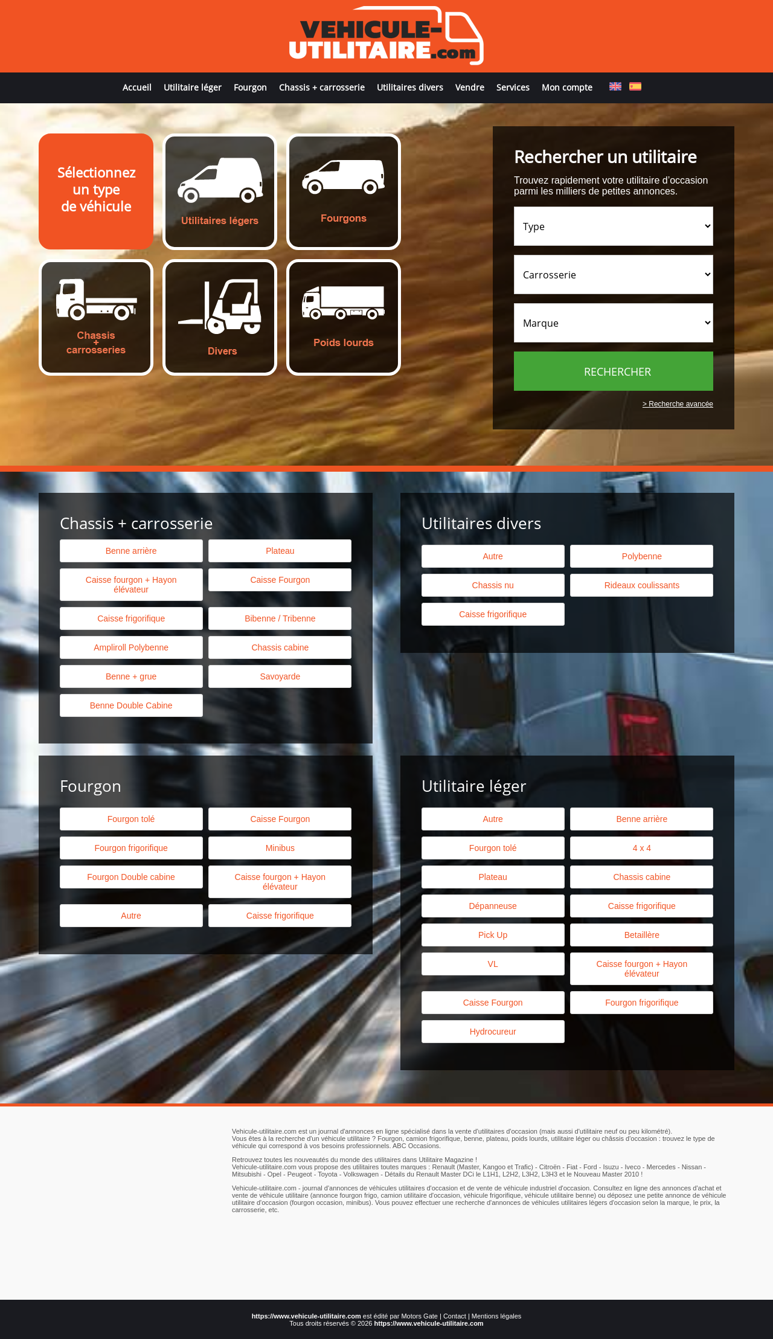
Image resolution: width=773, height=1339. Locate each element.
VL (493, 964)
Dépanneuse (492, 906)
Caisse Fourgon (280, 580)
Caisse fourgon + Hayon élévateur (131, 584)
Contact (454, 1316)
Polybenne (642, 556)
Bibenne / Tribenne (280, 618)
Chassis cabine (280, 647)
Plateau (280, 551)
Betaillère (641, 935)
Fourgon (250, 87)
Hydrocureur (493, 1031)
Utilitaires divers (410, 87)
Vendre (469, 87)
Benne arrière (131, 551)
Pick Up (492, 935)
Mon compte (567, 87)
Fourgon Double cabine (131, 877)
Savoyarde (280, 676)
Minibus (280, 848)
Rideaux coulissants (642, 585)
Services (513, 87)
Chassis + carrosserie (322, 87)
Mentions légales (497, 1316)
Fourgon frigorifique (130, 848)
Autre (492, 556)
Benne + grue (131, 676)
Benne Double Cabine (131, 705)
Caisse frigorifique (493, 614)
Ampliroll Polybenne (131, 647)
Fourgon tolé (131, 819)
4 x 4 (642, 848)
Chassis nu (493, 585)
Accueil (137, 87)
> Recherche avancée (678, 404)
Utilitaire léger (193, 87)
